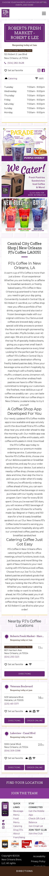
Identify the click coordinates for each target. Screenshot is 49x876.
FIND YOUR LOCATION (24, 783)
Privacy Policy (38, 861)
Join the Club (36, 833)
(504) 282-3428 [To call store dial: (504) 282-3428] (15, 63)
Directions (24, 674)
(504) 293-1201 (11, 657)
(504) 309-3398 (12, 750)
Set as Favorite (15, 70)
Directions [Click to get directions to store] (24, 871)
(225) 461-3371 (11, 704)
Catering (17, 826)
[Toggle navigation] (43, 13)
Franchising (19, 837)
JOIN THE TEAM (24, 793)
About (16, 833)
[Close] (43, 3)
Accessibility (39, 856)
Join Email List (36, 826)
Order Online (35, 720)
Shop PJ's (18, 830)
